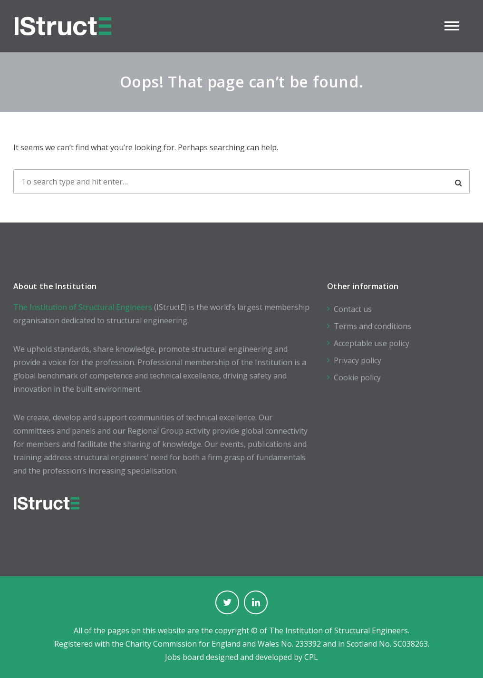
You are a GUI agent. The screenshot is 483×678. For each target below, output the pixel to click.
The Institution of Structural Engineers (82, 307)
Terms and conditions (372, 326)
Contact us (353, 309)
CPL (311, 657)
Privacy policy (357, 360)
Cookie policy (357, 377)
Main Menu (451, 26)
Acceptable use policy (371, 343)
